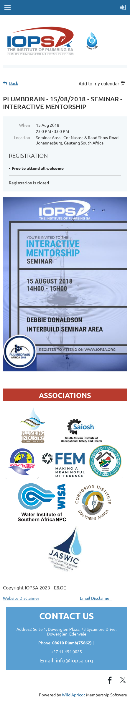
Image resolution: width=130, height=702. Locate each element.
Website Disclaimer (21, 598)
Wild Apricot (73, 694)
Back (13, 83)
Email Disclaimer (96, 598)
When (24, 125)
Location (22, 137)
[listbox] (102, 83)
